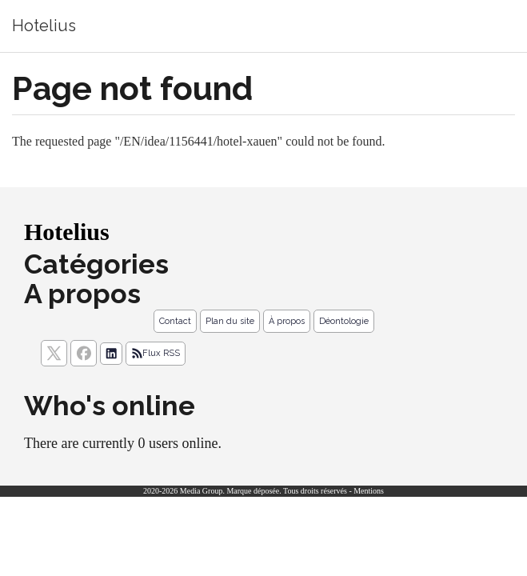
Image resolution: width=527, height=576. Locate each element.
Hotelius (44, 25)
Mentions (368, 490)
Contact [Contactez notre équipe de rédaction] (175, 321)
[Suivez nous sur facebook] (83, 353)
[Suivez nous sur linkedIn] (111, 353)
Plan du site (230, 321)
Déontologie (344, 321)
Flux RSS (155, 353)
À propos (287, 321)
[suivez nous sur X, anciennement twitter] (54, 353)
